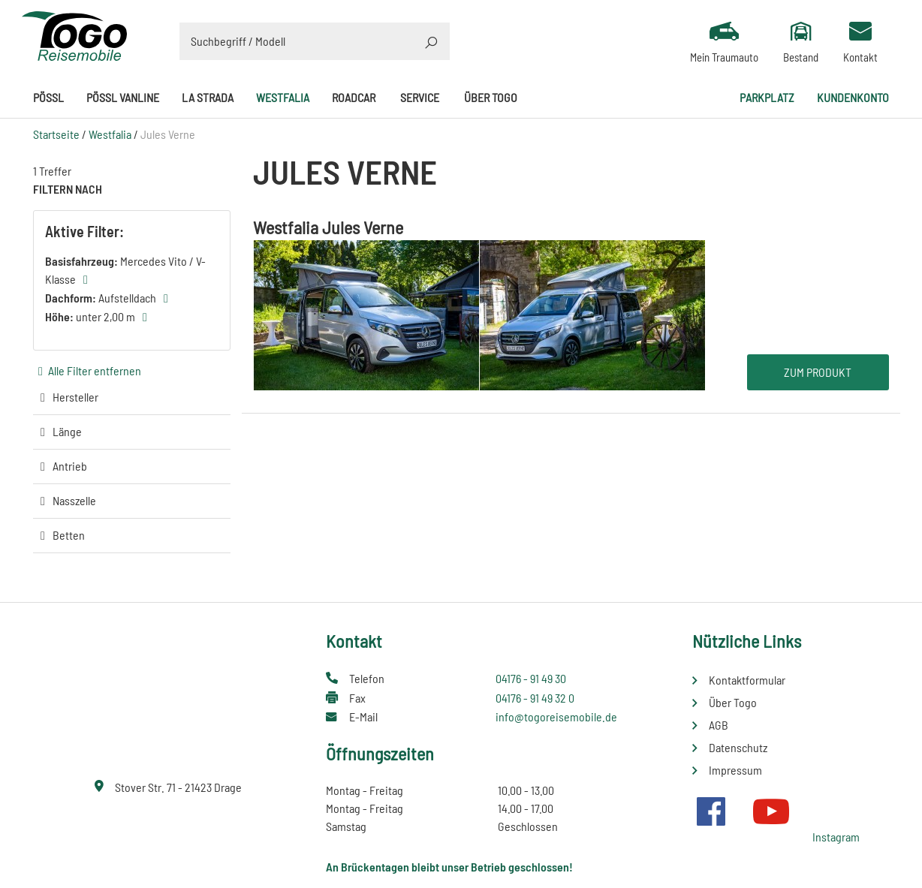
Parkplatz (767, 97)
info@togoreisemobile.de (556, 716)
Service (419, 97)
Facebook (711, 811)
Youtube (771, 811)
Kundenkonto (853, 97)
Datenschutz (738, 747)
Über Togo (490, 97)
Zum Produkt (817, 372)
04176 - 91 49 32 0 (535, 698)
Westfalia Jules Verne (328, 227)
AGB (718, 725)
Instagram (836, 836)
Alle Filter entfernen (94, 370)
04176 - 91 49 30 (531, 678)
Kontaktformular (747, 680)
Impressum (735, 770)
